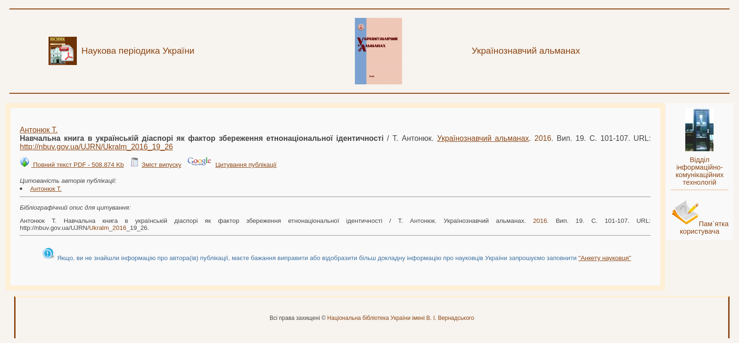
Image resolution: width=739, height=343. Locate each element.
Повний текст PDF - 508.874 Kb (77, 164)
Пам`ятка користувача (704, 227)
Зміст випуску (161, 164)
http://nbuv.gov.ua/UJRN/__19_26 (96, 147)
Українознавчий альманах (483, 138)
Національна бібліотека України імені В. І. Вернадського (400, 318)
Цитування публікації (246, 164)
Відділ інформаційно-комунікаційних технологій (699, 171)
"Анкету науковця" (604, 257)
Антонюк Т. (38, 130)
